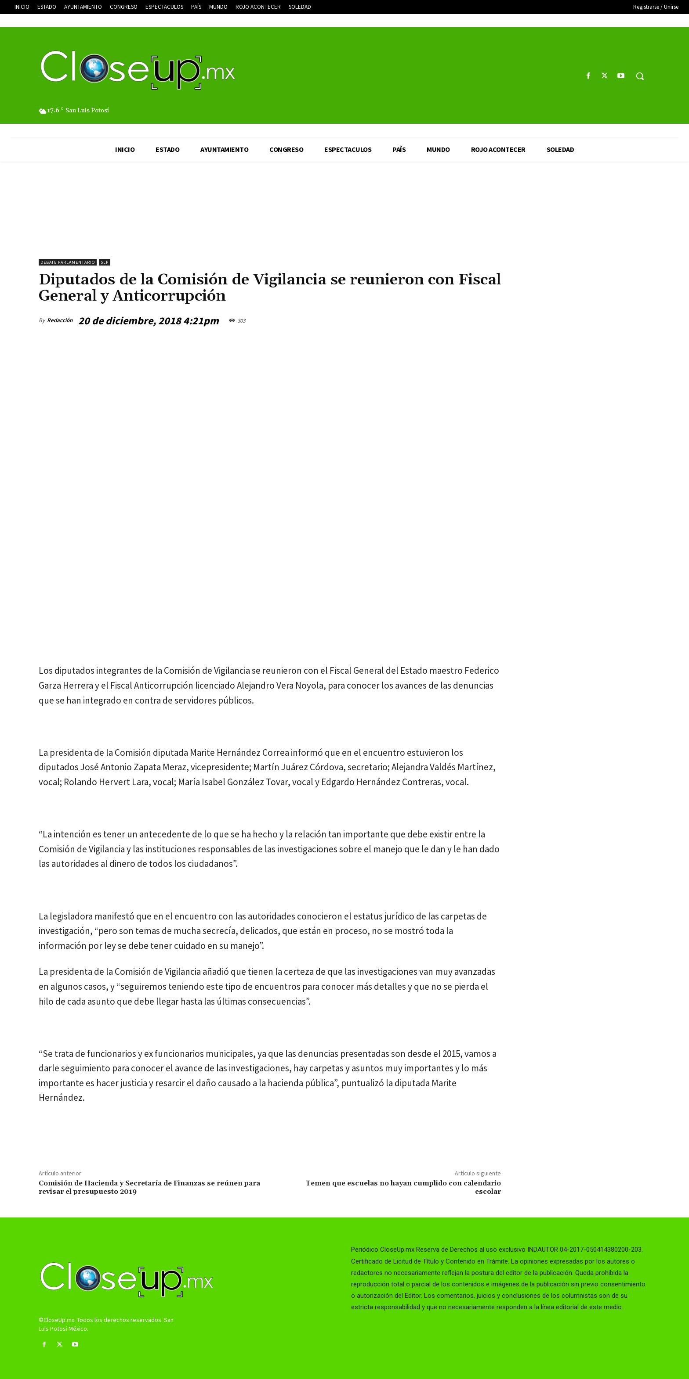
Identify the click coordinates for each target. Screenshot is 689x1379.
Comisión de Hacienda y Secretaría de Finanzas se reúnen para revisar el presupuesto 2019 (149, 1187)
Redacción (60, 320)
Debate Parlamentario (68, 262)
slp (104, 262)
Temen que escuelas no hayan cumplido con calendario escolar (403, 1187)
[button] (639, 75)
